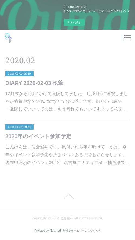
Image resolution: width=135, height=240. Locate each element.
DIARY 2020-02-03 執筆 (34, 83)
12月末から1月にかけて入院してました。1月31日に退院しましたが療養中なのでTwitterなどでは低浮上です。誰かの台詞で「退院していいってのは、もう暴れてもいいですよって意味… (66, 101)
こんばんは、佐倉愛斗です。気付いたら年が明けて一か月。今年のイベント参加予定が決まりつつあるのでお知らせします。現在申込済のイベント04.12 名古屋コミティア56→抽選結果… (67, 155)
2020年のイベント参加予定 (38, 136)
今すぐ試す (74, 22)
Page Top (67, 196)
